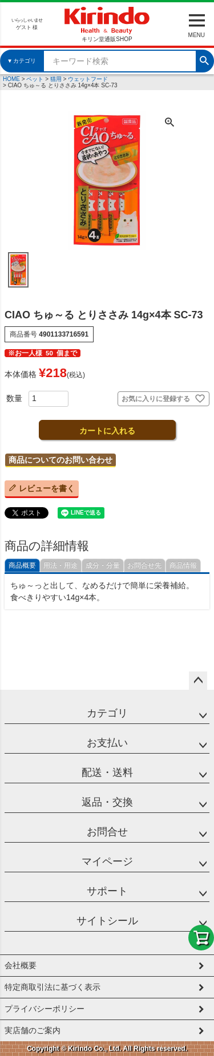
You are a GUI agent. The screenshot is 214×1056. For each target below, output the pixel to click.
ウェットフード (88, 79)
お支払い (107, 742)
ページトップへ (198, 680)
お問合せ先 (144, 565)
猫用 (56, 79)
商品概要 (22, 565)
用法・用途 (60, 565)
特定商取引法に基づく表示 (52, 987)
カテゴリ (107, 713)
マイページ (107, 861)
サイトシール (107, 920)
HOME (11, 79)
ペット (34, 79)
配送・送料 (107, 772)
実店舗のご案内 (32, 1030)
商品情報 (183, 565)
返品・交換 (107, 802)
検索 (204, 59)
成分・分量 (103, 565)
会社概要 (21, 965)
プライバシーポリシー (44, 1008)
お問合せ (107, 831)
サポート (107, 891)
